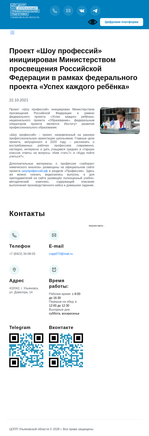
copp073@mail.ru (61, 253)
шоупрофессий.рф (35, 171)
